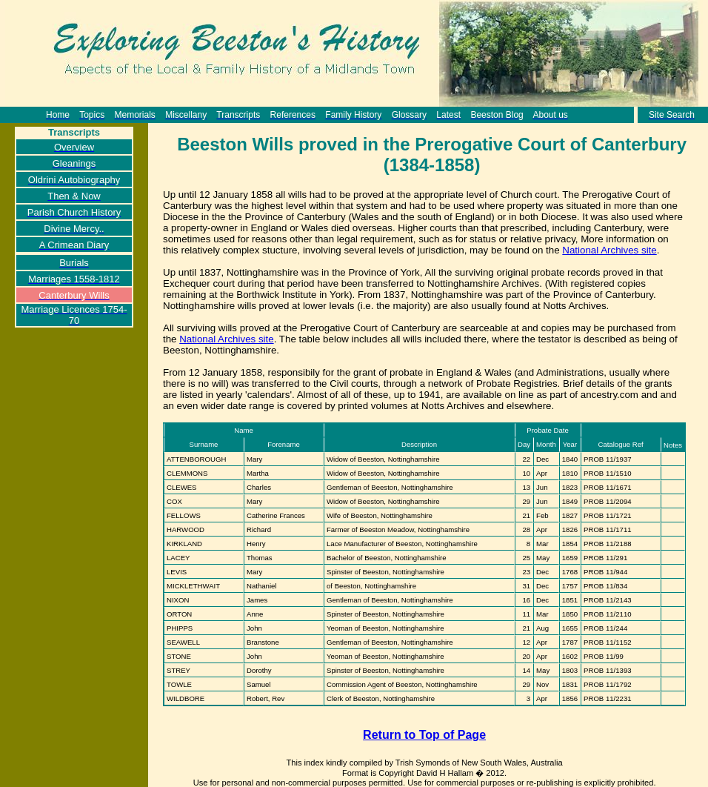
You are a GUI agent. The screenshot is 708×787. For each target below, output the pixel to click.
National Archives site (609, 250)
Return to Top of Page (424, 734)
